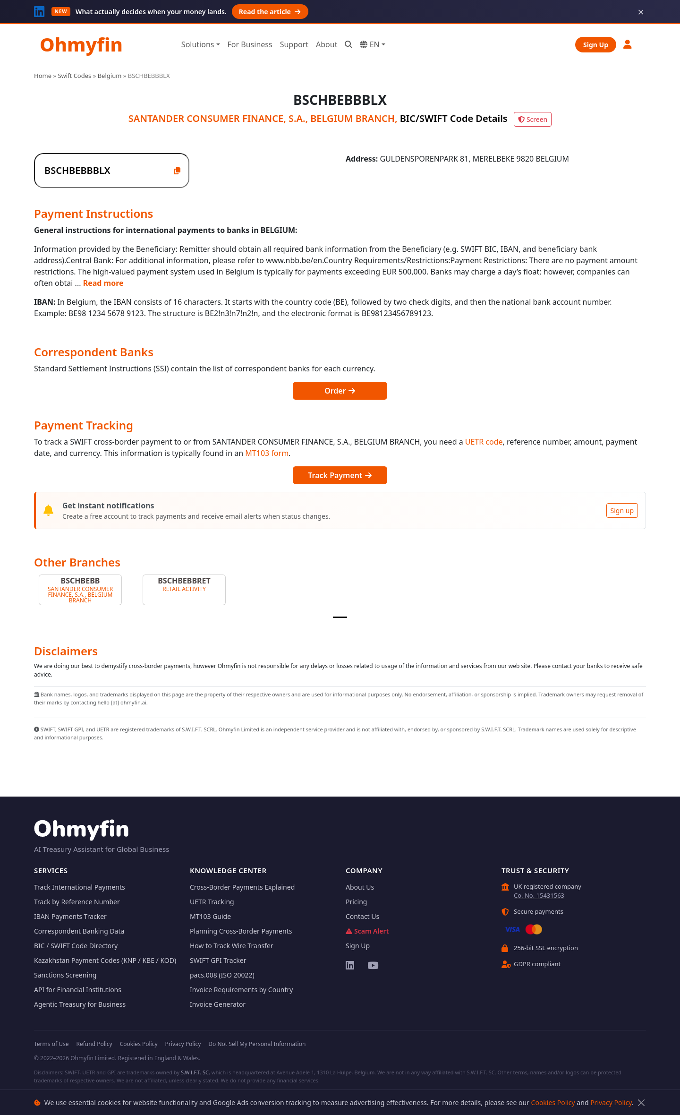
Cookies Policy (553, 1102)
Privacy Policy (611, 1102)
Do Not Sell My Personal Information (257, 1044)
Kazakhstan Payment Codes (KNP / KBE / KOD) (105, 960)
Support (294, 44)
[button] (628, 44)
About (326, 44)
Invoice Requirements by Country (241, 989)
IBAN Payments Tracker (70, 916)
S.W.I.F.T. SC (195, 1072)
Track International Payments (79, 887)
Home (42, 75)
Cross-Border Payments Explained (242, 887)
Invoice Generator (218, 1004)
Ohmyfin (81, 44)
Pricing (356, 901)
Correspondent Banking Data (79, 930)
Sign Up (595, 44)
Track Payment (340, 475)
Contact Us (362, 916)
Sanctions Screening (65, 974)
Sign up (622, 510)
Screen (532, 119)
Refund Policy (94, 1044)
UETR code (484, 442)
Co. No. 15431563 (539, 895)
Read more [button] (103, 283)
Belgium (110, 75)
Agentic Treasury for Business (80, 1004)
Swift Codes (74, 75)
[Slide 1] (340, 617)
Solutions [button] (197, 44)
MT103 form (267, 453)
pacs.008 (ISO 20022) (222, 974)
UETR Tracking (212, 901)
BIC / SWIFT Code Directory (76, 945)
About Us (360, 887)
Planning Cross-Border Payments (241, 930)
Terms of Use (51, 1044)
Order (340, 391)
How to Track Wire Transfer (231, 945)
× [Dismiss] (641, 11)
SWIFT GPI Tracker (218, 960)
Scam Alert (367, 930)
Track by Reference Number (77, 901)
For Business (250, 44)
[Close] (641, 1102)
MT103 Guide (210, 916)
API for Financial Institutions (77, 989)
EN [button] (369, 44)
